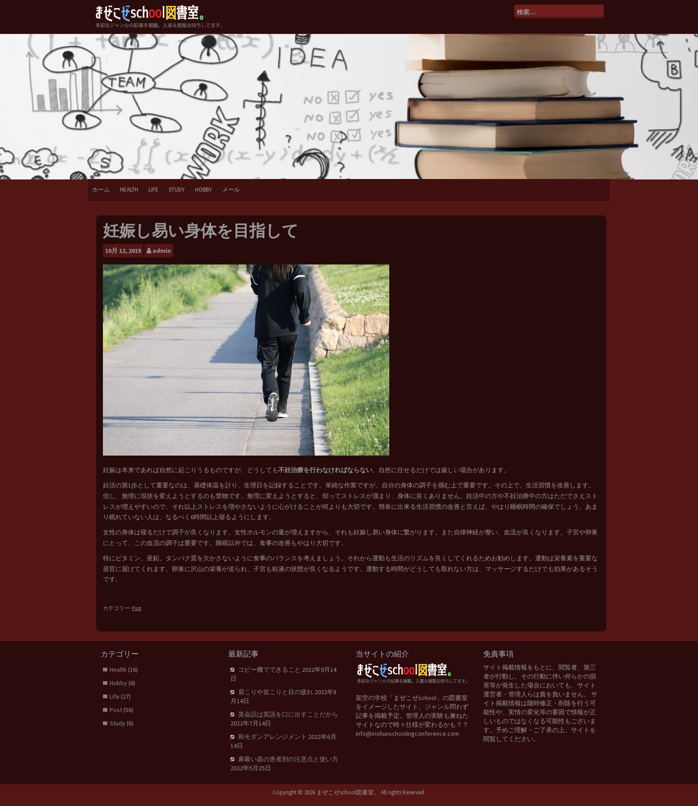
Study (177, 189)
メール (231, 189)
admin (162, 251)
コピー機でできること (269, 669)
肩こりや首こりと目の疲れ (275, 692)
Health (129, 189)
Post (136, 608)
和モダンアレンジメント (272, 737)
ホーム (101, 189)
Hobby (203, 189)
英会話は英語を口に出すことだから (288, 714)
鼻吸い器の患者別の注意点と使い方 (288, 759)
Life (153, 189)
